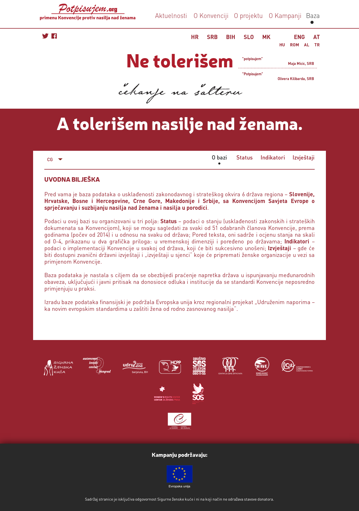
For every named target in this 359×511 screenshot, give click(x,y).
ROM (294, 44)
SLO (249, 36)
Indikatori (273, 157)
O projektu (248, 15)
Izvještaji (303, 157)
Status (244, 157)
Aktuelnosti (171, 15)
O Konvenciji (211, 15)
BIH (230, 36)
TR (317, 44)
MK (266, 36)
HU (282, 44)
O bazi (219, 157)
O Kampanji (285, 15)
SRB (212, 36)
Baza (312, 15)
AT (316, 36)
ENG (299, 36)
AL (306, 44)
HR (195, 36)
